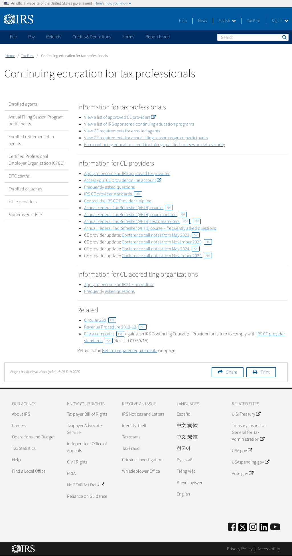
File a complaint (104, 334)
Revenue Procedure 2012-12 (115, 327)
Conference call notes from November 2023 (167, 242)
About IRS (21, 414)
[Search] (253, 37)
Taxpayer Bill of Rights (87, 414)
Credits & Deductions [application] (91, 37)
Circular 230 (100, 320)
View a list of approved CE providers (119, 117)
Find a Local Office (29, 471)
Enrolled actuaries (25, 189)
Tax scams (131, 437)
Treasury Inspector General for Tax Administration (249, 432)
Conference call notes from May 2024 (161, 249)
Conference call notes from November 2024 (167, 256)
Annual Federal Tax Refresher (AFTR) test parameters (137, 221)
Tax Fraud (131, 448)
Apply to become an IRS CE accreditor (119, 284)
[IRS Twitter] (242, 529)
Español (184, 414)
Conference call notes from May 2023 (161, 235)
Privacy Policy (240, 549)
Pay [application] (31, 37)
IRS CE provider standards (113, 194)
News (202, 21)
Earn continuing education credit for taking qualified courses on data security (154, 145)
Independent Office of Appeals (87, 447)
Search (284, 37)
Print (265, 372)
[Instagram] (253, 527)
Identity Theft (134, 425)
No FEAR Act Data (85, 485)
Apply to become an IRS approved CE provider (127, 173)
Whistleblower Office (141, 471)
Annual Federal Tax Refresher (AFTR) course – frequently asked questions (150, 228)
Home (10, 56)
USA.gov (242, 451)
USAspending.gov (250, 462)
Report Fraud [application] (157, 37)
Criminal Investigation (142, 460)
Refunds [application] (53, 37)
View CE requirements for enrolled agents (122, 131)
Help (183, 21)
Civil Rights (77, 462)
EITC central (20, 176)
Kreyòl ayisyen (190, 483)
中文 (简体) (187, 425)
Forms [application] (128, 37)
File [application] (13, 37)
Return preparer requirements (129, 350)
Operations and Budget (33, 437)
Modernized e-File (25, 214)
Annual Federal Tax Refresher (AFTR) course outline (135, 214)
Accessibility (268, 549)
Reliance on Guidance (87, 496)
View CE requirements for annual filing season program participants (146, 138)
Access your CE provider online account (122, 180)
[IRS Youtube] (275, 527)
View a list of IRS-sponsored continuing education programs (139, 124)
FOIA (71, 473)
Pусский (184, 460)
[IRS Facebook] (232, 527)
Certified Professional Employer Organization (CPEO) (36, 159)
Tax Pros (253, 21)
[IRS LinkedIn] (263, 529)
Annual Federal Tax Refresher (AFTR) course (128, 208)
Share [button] (231, 372)
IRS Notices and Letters (143, 414)
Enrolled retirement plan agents (31, 140)
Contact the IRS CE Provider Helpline (117, 201)
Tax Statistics (23, 448)
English (227, 21)
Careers (19, 425)
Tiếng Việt (186, 471)
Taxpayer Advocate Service (84, 429)
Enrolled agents (23, 104)
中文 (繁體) (187, 437)
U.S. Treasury (246, 414)
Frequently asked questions (109, 187)
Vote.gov (242, 473)
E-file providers (22, 202)
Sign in (280, 21)
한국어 (183, 448)
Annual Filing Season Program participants (36, 120)
